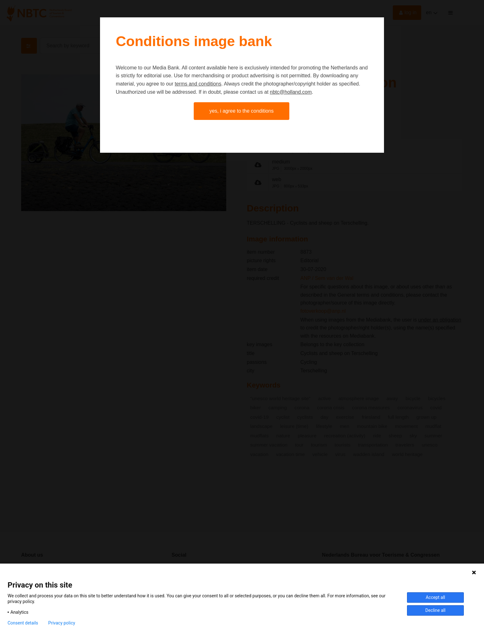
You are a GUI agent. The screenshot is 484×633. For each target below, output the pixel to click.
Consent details (23, 622)
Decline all (435, 610)
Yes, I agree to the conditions (242, 111)
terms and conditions (198, 83)
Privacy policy (61, 622)
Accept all (435, 597)
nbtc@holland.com (291, 92)
